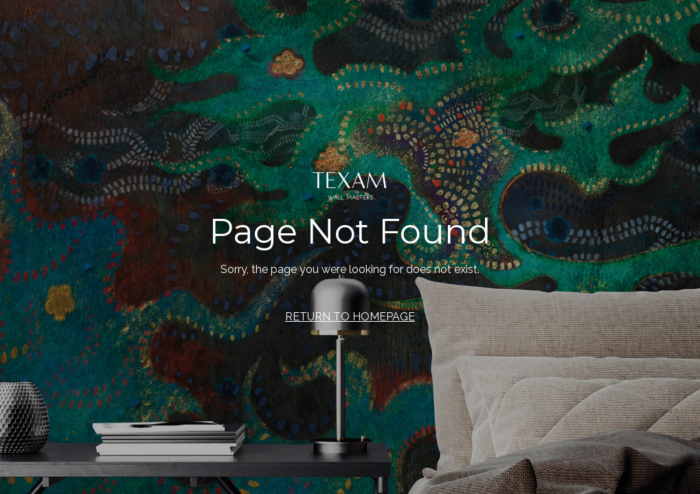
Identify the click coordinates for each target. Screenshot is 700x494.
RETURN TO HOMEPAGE (350, 316)
